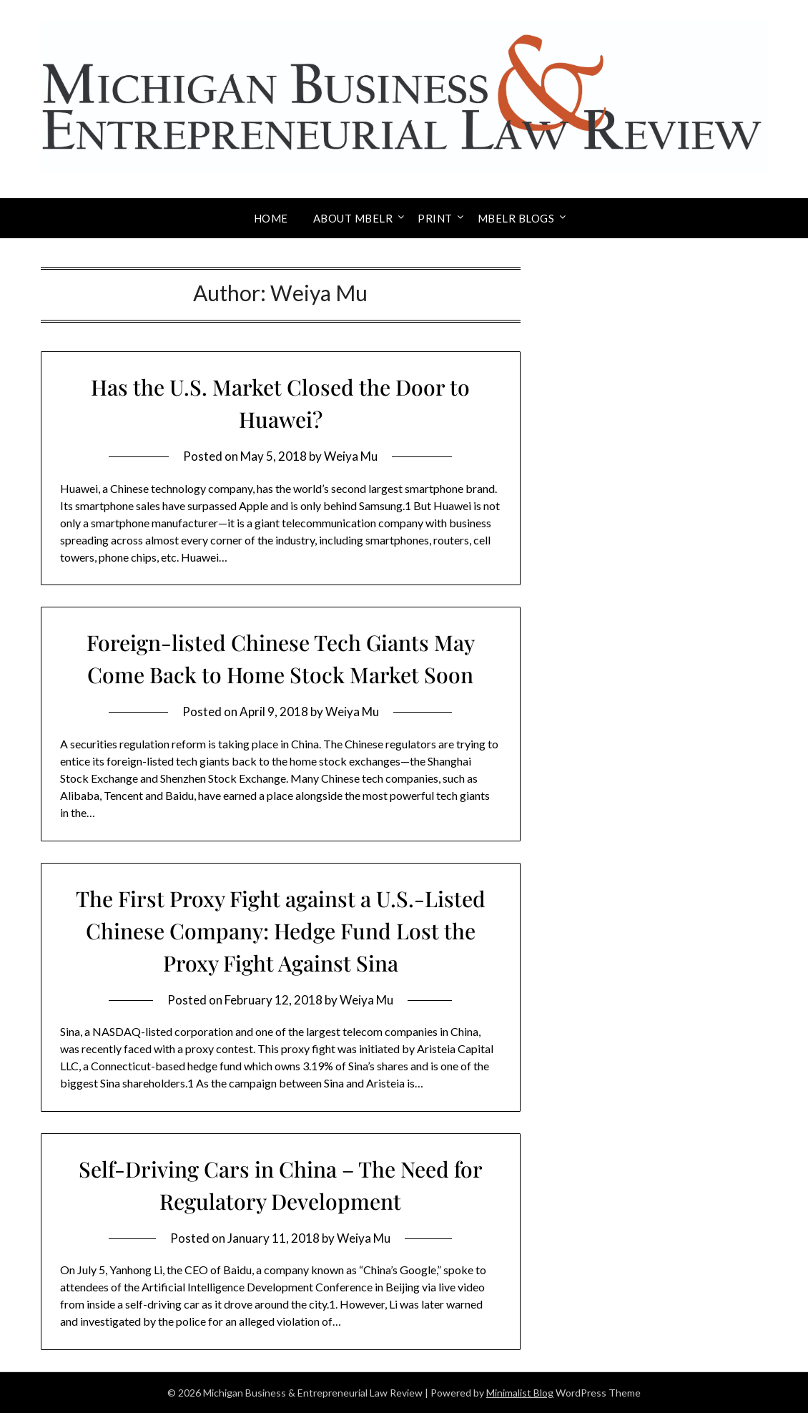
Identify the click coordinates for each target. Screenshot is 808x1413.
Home (271, 218)
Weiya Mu (351, 456)
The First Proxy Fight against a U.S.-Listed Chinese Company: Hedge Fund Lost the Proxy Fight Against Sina (281, 930)
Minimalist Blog (519, 1393)
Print (435, 218)
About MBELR (353, 218)
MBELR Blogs (516, 218)
